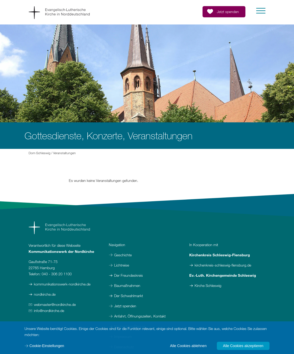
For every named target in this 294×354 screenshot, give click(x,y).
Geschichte (123, 255)
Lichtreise (121, 265)
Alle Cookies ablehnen (188, 346)
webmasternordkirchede (55, 304)
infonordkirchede (49, 310)
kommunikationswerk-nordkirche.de (62, 284)
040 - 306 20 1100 (57, 274)
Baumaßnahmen (127, 285)
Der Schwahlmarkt (128, 295)
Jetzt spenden (125, 306)
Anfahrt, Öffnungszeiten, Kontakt (140, 316)
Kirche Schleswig (208, 285)
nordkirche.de (45, 294)
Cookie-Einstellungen (46, 346)
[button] (260, 10)
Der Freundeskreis (128, 275)
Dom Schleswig (39, 153)
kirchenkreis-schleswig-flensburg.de (223, 265)
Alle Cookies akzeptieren (243, 346)
